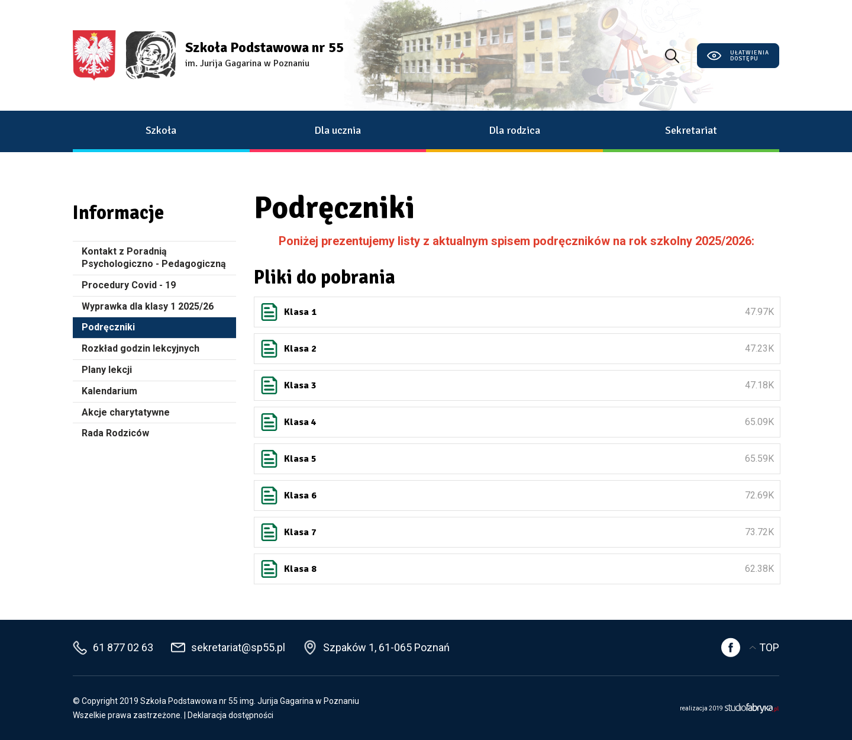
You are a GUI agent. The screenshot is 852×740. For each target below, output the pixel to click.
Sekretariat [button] (691, 130)
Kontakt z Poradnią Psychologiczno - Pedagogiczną (154, 257)
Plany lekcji (107, 369)
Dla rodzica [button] (514, 130)
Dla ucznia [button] (337, 130)
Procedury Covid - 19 (129, 285)
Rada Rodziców (115, 433)
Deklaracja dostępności (230, 715)
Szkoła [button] (161, 130)
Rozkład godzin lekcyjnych (140, 348)
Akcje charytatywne (126, 412)
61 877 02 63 (123, 647)
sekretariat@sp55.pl (238, 647)
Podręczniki (108, 327)
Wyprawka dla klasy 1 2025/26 (148, 306)
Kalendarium (109, 391)
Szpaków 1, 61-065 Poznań (386, 647)
